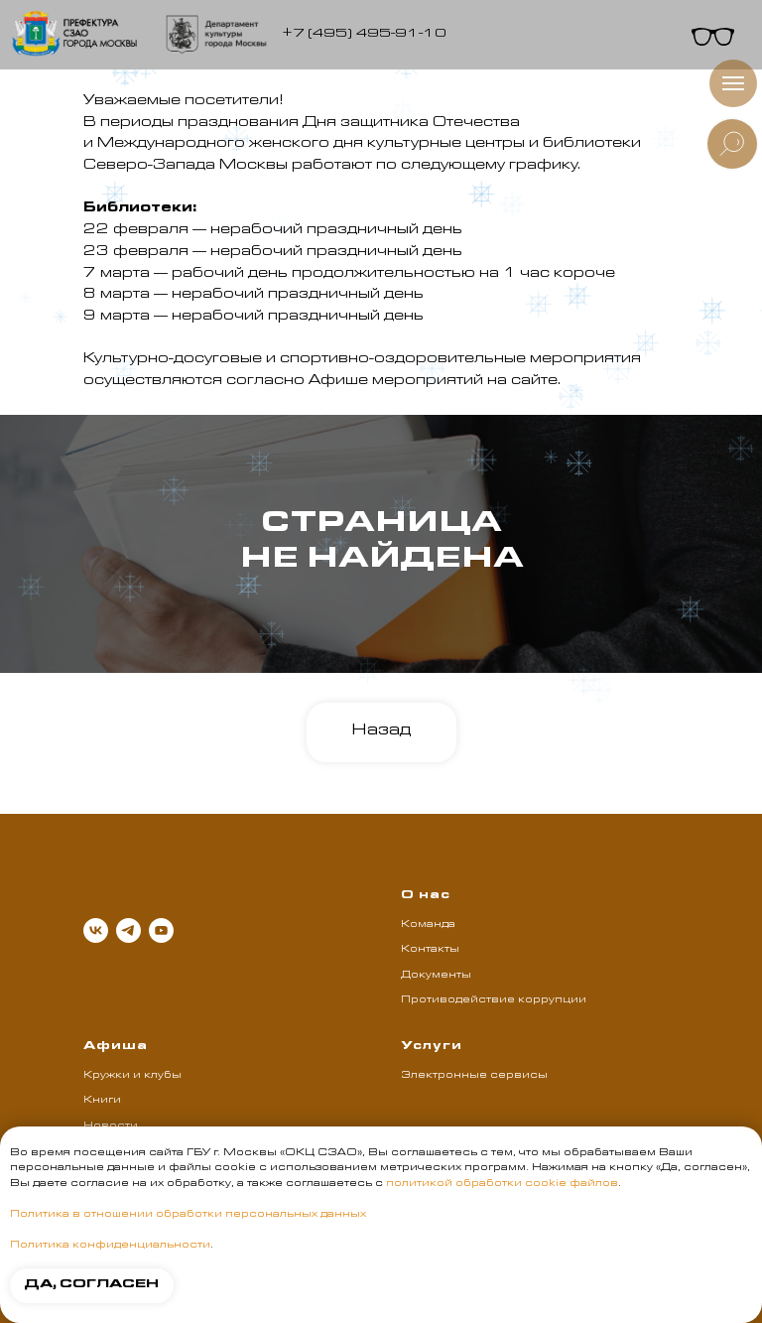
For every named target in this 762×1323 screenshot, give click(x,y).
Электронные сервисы (474, 1076)
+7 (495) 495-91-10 (364, 34)
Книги (102, 1101)
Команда (428, 925)
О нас (425, 896)
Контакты (430, 950)
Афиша (115, 1047)
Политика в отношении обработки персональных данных (188, 1215)
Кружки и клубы (132, 1076)
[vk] (95, 930)
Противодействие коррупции (493, 1000)
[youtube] (161, 930)
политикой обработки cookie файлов (502, 1184)
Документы (436, 976)
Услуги (431, 1047)
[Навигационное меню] (733, 83)
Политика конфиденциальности (110, 1246)
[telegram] (128, 930)
